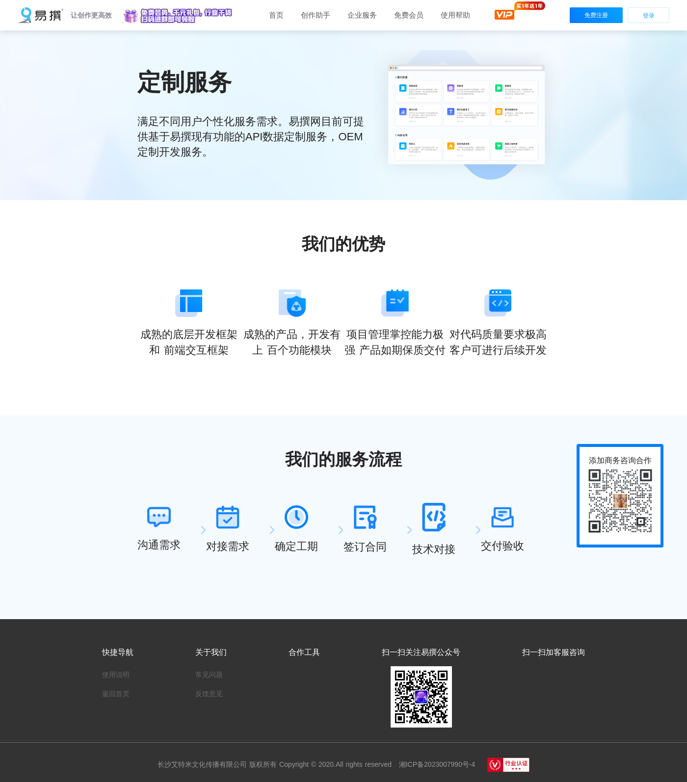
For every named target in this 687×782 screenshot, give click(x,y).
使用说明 (116, 674)
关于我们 (211, 652)
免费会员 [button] (408, 15)
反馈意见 (209, 694)
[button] (178, 15)
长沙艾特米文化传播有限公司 (203, 764)
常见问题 (209, 674)
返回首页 (116, 694)
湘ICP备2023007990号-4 (435, 764)
